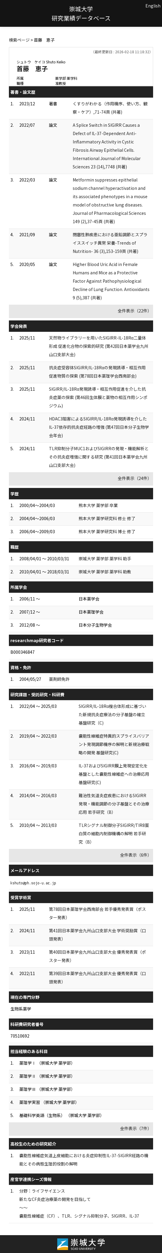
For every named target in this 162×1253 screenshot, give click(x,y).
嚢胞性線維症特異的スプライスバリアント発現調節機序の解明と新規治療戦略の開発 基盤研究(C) (114, 744)
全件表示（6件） (136, 855)
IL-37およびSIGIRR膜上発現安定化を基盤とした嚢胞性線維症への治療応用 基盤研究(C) (114, 774)
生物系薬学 (20, 1009)
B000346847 (22, 652)
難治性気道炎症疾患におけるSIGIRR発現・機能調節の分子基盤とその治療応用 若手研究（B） (114, 803)
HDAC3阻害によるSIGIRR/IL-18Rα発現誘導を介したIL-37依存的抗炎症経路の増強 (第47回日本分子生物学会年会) (99, 427)
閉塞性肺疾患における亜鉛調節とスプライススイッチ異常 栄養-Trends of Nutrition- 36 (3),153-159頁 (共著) (110, 242)
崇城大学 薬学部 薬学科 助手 (105, 558)
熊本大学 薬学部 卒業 (98, 505)
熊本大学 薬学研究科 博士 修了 (107, 531)
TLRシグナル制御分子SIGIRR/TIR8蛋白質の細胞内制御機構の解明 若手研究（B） (114, 833)
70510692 (19, 1036)
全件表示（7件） (136, 1128)
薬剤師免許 (59, 679)
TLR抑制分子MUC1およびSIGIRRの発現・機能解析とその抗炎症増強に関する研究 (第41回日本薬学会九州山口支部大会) (99, 456)
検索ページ (19, 40)
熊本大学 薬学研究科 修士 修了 (107, 518)
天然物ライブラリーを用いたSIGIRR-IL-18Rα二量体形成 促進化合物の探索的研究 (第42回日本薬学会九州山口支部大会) (98, 346)
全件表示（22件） (135, 311)
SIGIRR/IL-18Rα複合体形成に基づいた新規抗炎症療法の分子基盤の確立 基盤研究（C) (112, 714)
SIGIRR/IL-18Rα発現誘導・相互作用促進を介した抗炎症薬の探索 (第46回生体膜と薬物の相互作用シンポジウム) (98, 397)
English (153, 6)
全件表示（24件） (135, 478)
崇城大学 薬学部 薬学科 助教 (105, 572)
